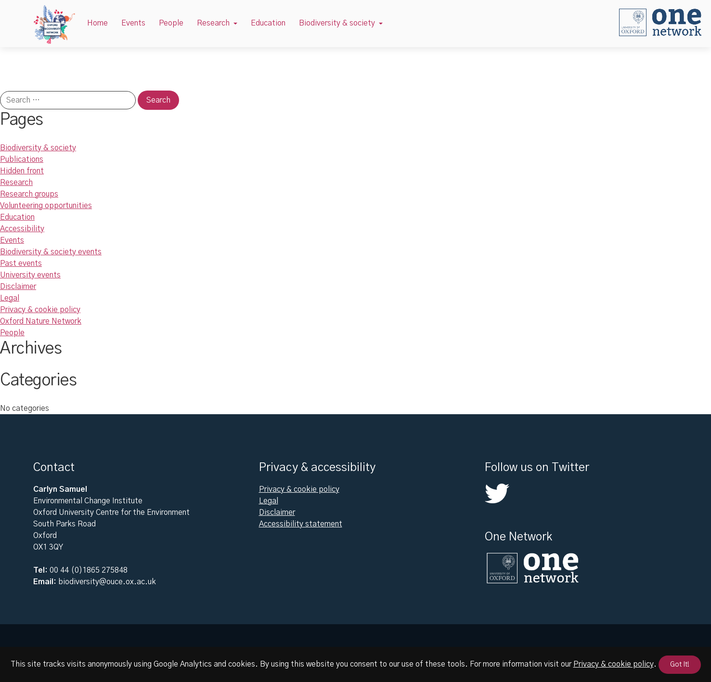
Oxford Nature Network (40, 321)
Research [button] (213, 23)
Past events (21, 263)
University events (30, 275)
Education (268, 23)
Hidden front (22, 171)
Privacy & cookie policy (40, 310)
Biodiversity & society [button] (337, 23)
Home (97, 23)
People (171, 23)
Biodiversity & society (38, 148)
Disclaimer (18, 286)
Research (16, 182)
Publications (21, 159)
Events (133, 23)
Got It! (679, 664)
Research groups (29, 194)
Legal (9, 298)
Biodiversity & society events (51, 252)
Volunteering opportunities (46, 206)
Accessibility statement (300, 524)
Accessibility (22, 229)
